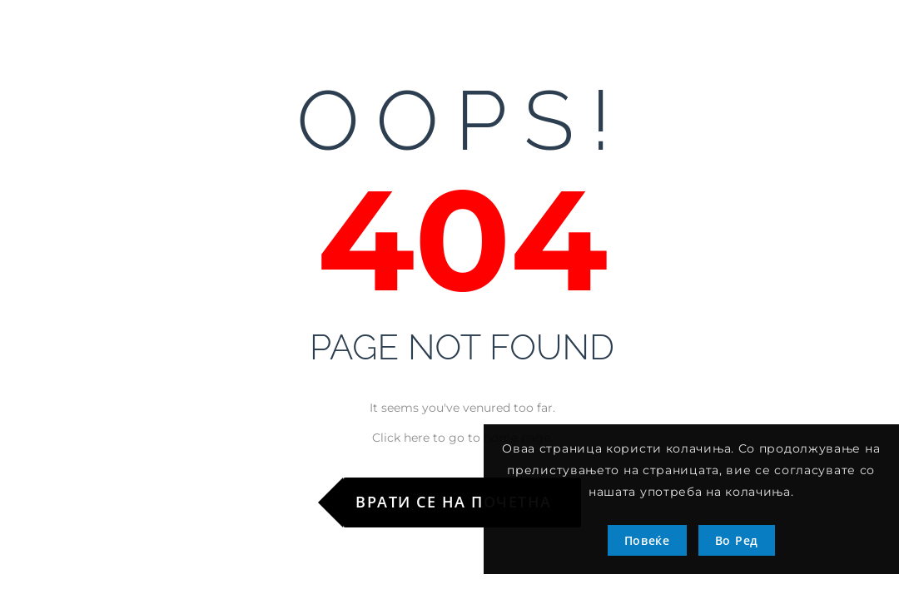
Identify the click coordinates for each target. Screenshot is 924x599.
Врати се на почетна (453, 502)
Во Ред (736, 540)
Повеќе (647, 540)
